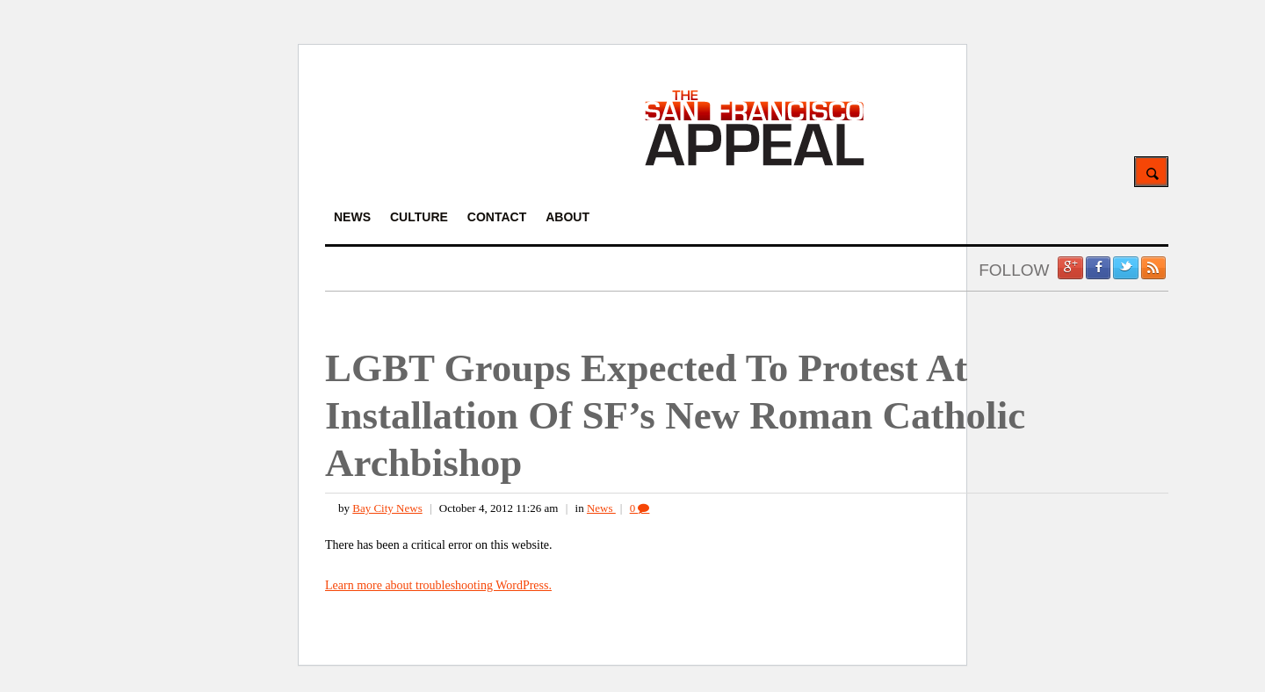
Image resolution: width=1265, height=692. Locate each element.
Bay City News (387, 508)
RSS (1153, 267)
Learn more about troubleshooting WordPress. (438, 585)
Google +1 (1070, 267)
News (601, 508)
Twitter (1125, 267)
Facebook (1098, 267)
